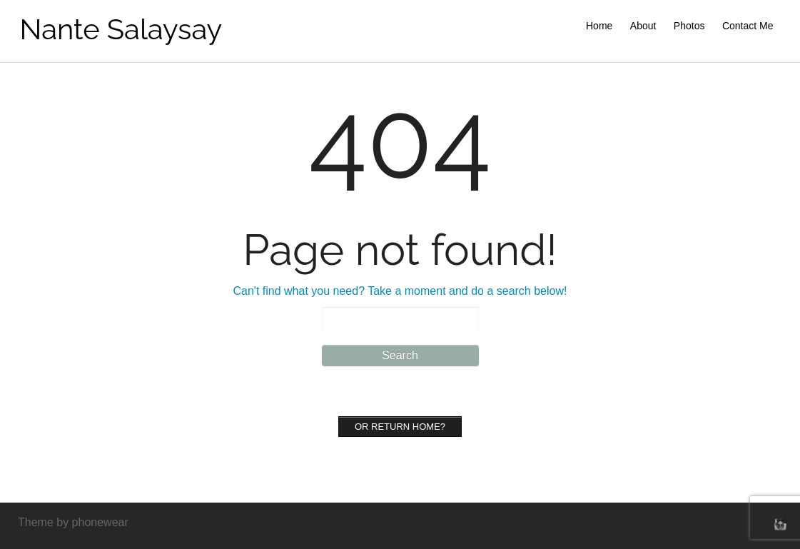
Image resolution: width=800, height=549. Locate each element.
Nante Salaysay (121, 29)
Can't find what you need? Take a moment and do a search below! (400, 291)
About (643, 25)
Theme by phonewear (73, 522)
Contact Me (748, 25)
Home (599, 25)
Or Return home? (400, 426)
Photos (689, 25)
